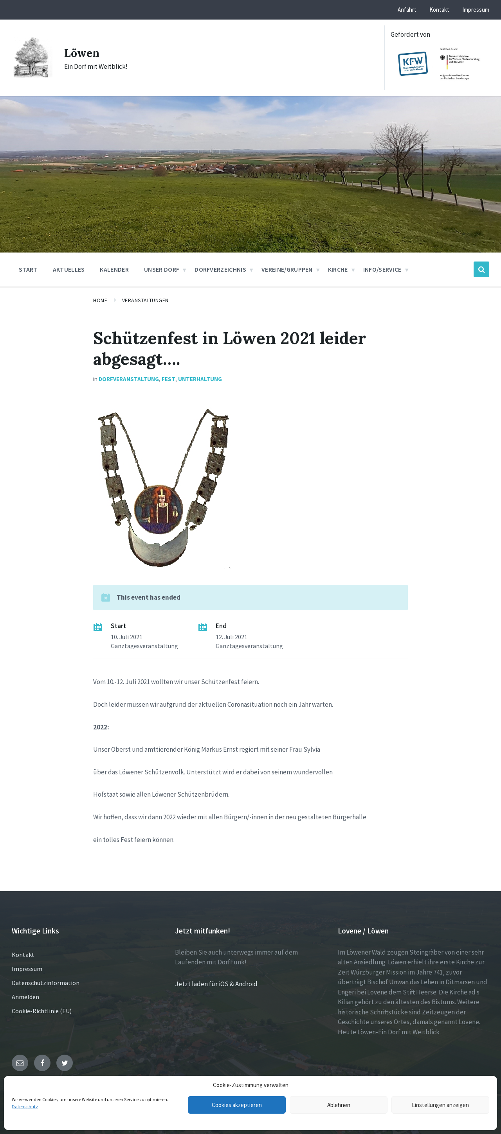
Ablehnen (338, 1105)
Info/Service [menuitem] (382, 269)
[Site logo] (32, 75)
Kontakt (23, 954)
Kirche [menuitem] (338, 269)
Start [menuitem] (28, 269)
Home (100, 300)
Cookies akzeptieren (237, 1105)
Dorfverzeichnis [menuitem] (220, 269)
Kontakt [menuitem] (439, 9)
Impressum (27, 969)
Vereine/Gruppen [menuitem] (287, 269)
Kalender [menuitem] (114, 269)
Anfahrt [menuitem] (407, 9)
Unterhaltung (200, 379)
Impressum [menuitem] (475, 9)
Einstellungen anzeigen (440, 1105)
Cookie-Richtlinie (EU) (42, 1011)
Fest (168, 379)
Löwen (83, 52)
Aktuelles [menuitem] (69, 269)
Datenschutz (25, 1106)
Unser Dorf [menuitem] (161, 269)
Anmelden (25, 997)
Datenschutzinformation (45, 983)
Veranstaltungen (145, 300)
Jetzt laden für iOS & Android (216, 984)
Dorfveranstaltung (129, 379)
